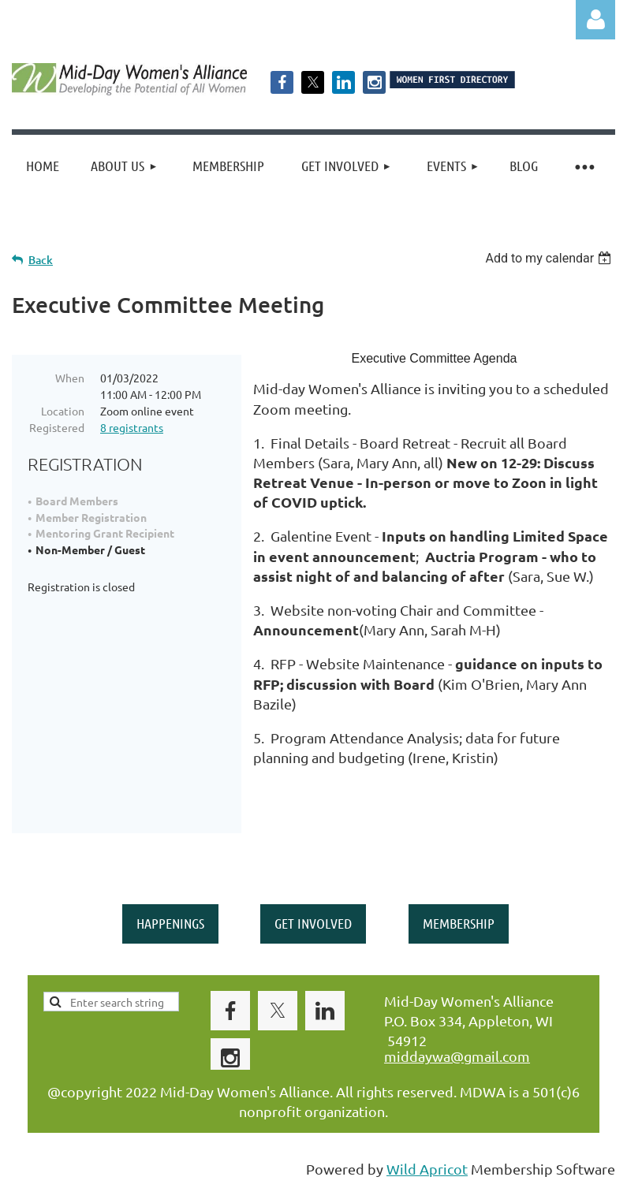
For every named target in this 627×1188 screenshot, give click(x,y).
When (69, 378)
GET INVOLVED (313, 923)
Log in (595, 19)
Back (40, 259)
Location (62, 411)
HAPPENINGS (170, 923)
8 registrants (131, 427)
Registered (56, 427)
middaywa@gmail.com (457, 1056)
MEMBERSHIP (459, 923)
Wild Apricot (427, 1168)
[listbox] (550, 258)
